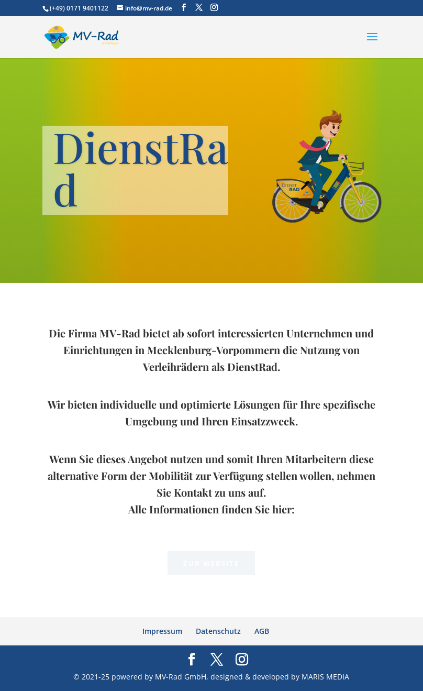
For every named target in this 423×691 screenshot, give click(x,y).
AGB (261, 631)
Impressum (162, 631)
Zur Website (211, 563)
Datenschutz (218, 631)
